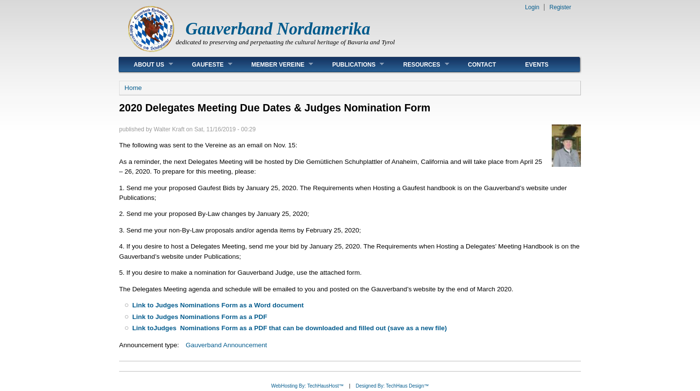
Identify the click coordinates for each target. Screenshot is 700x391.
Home (133, 87)
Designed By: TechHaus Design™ (392, 386)
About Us (146, 64)
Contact (482, 64)
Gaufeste (204, 64)
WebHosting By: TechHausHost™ (307, 386)
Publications (350, 64)
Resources (418, 64)
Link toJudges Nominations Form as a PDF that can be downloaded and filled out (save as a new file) (289, 328)
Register (560, 7)
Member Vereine (275, 64)
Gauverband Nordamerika (278, 28)
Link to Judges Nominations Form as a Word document (218, 305)
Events (536, 64)
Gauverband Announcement (226, 345)
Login (532, 7)
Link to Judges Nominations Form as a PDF (199, 316)
